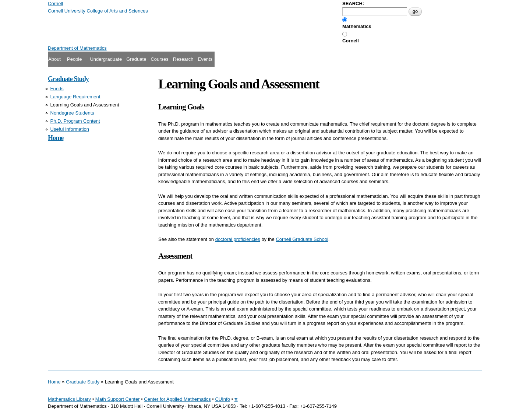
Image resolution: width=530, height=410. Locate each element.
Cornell (350, 40)
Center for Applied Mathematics (177, 399)
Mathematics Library (69, 399)
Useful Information (69, 129)
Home (55, 137)
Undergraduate (106, 59)
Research (183, 59)
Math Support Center (117, 399)
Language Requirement (75, 96)
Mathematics (356, 26)
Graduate (136, 59)
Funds (57, 88)
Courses (159, 59)
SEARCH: (353, 3)
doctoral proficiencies (237, 239)
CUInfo (222, 399)
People (74, 59)
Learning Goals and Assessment (84, 105)
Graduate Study (68, 79)
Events (205, 59)
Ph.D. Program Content (75, 121)
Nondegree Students (72, 113)
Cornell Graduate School (302, 239)
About (54, 59)
